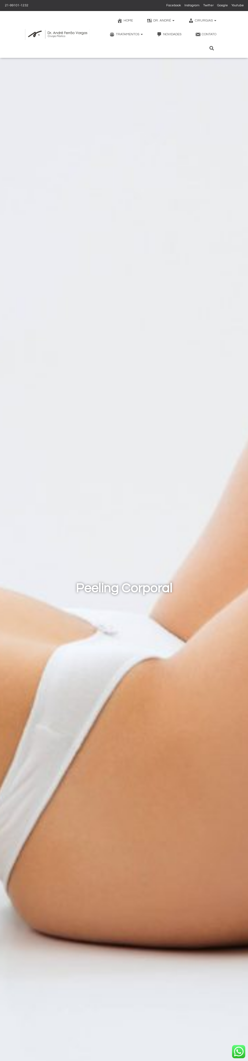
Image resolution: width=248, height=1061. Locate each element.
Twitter (208, 5)
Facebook (173, 5)
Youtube (237, 5)
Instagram (192, 5)
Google (222, 5)
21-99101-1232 (16, 5)
